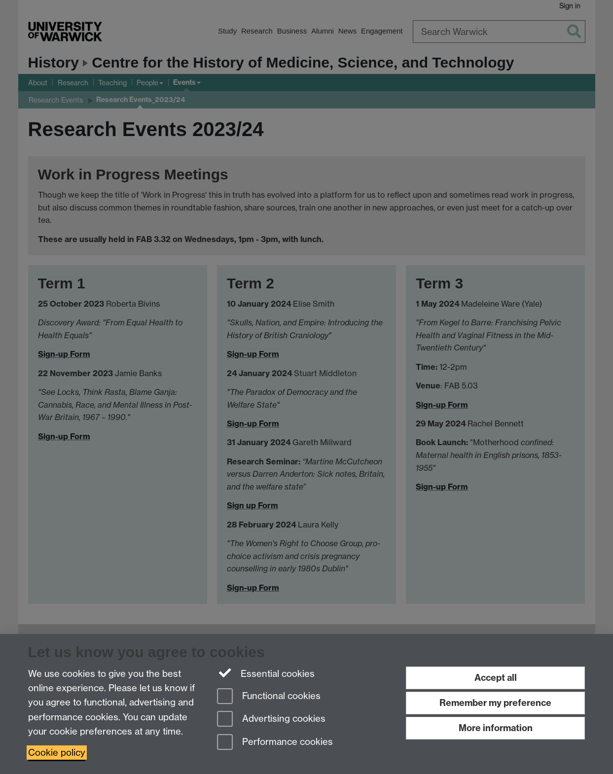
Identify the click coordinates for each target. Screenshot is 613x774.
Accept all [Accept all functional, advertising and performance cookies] (495, 677)
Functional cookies (269, 697)
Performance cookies (275, 743)
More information (496, 728)
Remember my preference (495, 702)
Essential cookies (266, 673)
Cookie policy (56, 752)
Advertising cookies (271, 719)
